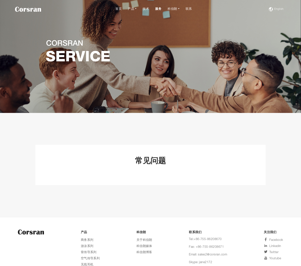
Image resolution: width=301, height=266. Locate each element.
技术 (146, 9)
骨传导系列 (89, 252)
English (276, 9)
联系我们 (195, 232)
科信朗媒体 (144, 246)
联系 (189, 9)
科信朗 (172, 9)
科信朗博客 (144, 252)
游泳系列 (87, 246)
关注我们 (270, 232)
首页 (118, 9)
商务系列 (87, 240)
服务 (158, 9)
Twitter (271, 252)
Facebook (273, 239)
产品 (131, 9)
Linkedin (272, 246)
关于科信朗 (144, 240)
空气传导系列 (90, 258)
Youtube (272, 258)
